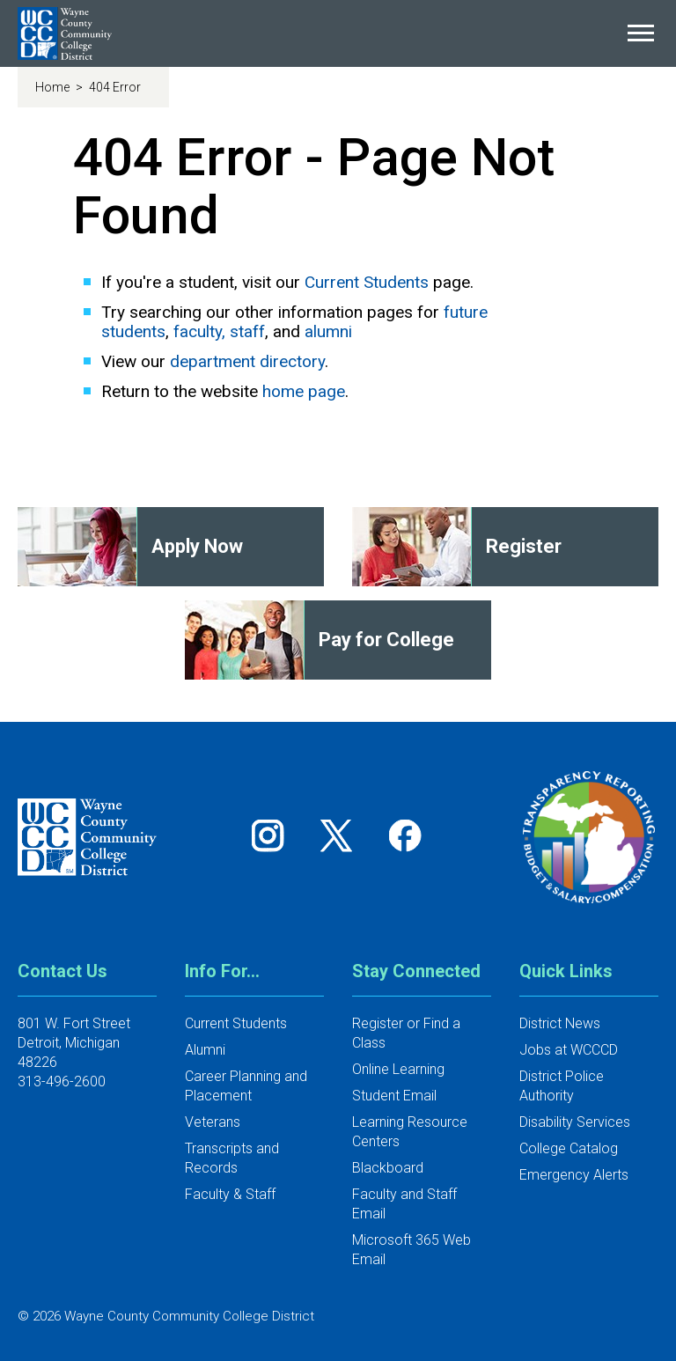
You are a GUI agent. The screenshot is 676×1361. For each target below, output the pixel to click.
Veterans (212, 1122)
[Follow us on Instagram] (274, 835)
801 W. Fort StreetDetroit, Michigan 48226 (74, 1042)
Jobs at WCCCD (568, 1049)
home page (303, 391)
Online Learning (398, 1069)
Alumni (205, 1049)
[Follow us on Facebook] (406, 835)
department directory (247, 361)
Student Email (394, 1095)
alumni (328, 331)
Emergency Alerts (573, 1174)
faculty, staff (219, 331)
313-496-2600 (62, 1081)
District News (559, 1023)
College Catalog (568, 1148)
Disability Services (574, 1122)
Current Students (367, 282)
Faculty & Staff (230, 1194)
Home (53, 87)
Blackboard (387, 1167)
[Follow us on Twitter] (342, 835)
